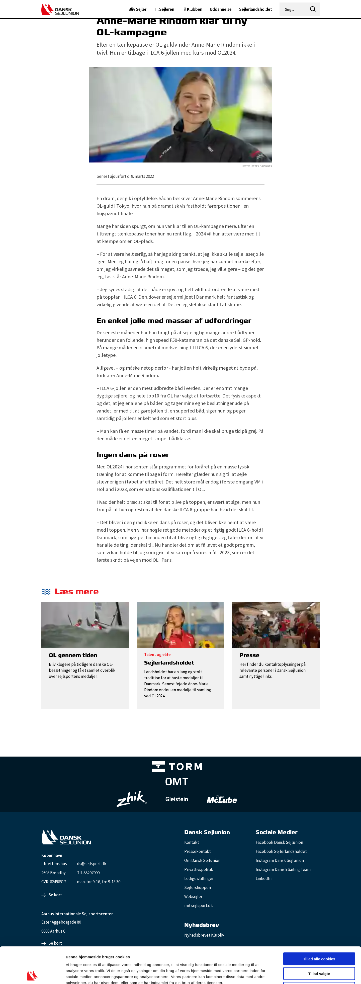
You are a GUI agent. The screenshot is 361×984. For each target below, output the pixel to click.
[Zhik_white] (131, 799)
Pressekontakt (197, 851)
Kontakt (191, 842)
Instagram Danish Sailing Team (283, 869)
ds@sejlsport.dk (91, 863)
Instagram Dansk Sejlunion (280, 860)
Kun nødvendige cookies (319, 952)
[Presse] (276, 624)
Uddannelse (221, 9)
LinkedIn (264, 878)
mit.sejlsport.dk (198, 905)
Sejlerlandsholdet (255, 9)
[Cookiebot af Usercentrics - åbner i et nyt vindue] (32, 974)
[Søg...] (293, 9)
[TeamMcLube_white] (221, 799)
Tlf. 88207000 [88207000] (88, 872)
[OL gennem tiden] (85, 624)
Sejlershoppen (197, 887)
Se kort (55, 894)
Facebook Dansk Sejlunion (279, 842)
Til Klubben (192, 9)
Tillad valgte (319, 937)
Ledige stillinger (199, 878)
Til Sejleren (164, 9)
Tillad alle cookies (319, 922)
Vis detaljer (260, 974)
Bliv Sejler (137, 9)
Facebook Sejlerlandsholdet (281, 851)
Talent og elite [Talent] (157, 654)
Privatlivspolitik (198, 869)
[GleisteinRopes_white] (176, 799)
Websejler (193, 896)
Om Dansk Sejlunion (202, 860)
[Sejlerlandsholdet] (180, 624)
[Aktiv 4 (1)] (176, 782)
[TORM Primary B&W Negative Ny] (176, 767)
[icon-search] (313, 9)
